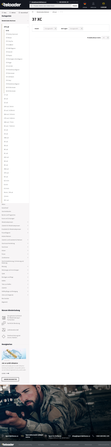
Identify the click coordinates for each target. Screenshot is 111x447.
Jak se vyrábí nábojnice (10, 363)
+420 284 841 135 (63, 2)
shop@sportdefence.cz (37, 2)
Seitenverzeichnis (103, 445)
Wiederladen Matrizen (43, 12)
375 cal (54, 12)
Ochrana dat (54, 445)
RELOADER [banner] (11, 4)
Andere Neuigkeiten (10, 379)
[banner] (8, 445)
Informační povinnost (72, 445)
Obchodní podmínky (25, 445)
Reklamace (88, 445)
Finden (75, 6)
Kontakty (41, 445)
